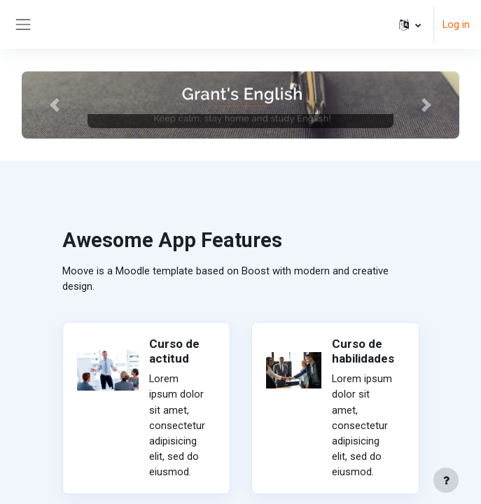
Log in (456, 24)
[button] (410, 24)
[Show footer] (446, 480)
